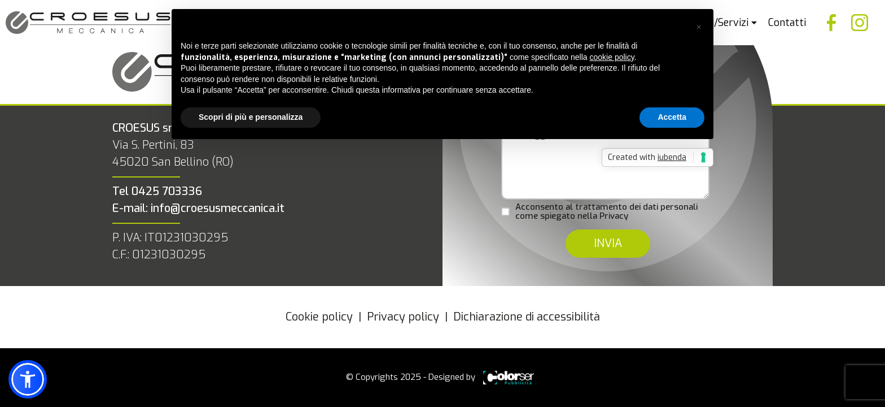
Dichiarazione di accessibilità (526, 316)
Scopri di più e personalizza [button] (251, 117)
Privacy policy (403, 316)
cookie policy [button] (612, 57)
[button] (699, 27)
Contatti (787, 22)
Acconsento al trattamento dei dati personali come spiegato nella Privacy (606, 211)
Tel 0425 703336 (157, 191)
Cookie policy (319, 316)
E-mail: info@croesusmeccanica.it (198, 208)
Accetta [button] (672, 117)
